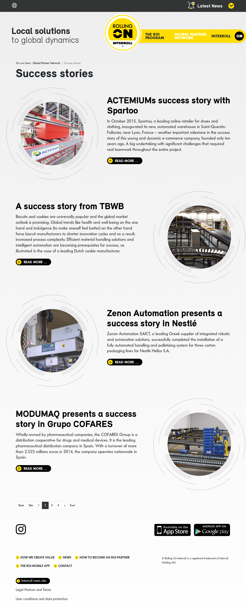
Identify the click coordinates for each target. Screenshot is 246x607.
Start (21, 505)
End (72, 505)
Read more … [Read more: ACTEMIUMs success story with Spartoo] (126, 161)
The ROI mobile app (35, 566)
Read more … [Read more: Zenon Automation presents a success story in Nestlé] (126, 362)
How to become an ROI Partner (105, 557)
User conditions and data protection (42, 598)
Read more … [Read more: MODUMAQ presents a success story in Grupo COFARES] (35, 468)
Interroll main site (34, 580)
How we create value (37, 557)
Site (31, 505)
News (67, 557)
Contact (65, 566)
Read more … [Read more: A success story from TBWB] (35, 262)
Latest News (210, 6)
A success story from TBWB (70, 206)
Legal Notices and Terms (33, 589)
